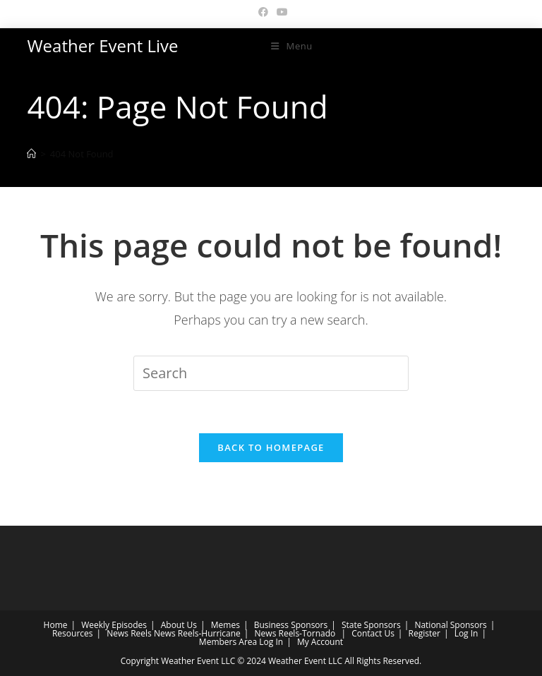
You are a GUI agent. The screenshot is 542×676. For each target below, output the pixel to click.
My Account (320, 642)
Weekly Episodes (114, 625)
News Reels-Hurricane (197, 633)
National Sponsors (450, 625)
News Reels (129, 633)
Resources (72, 633)
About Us (179, 625)
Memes (225, 625)
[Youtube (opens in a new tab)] (280, 12)
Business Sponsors (291, 625)
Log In (466, 633)
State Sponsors (371, 625)
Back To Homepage (270, 447)
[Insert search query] (271, 373)
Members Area (228, 642)
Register (424, 633)
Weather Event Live (102, 45)
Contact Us (373, 633)
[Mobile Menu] (292, 46)
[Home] (31, 153)
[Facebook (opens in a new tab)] (263, 12)
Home (56, 625)
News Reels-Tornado (295, 633)
